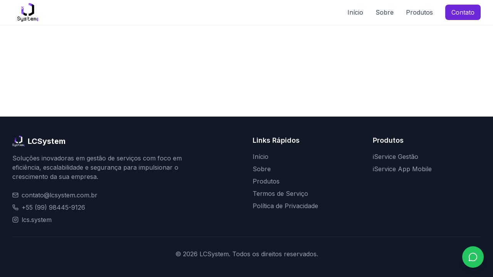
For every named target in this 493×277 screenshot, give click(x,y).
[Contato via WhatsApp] (473, 257)
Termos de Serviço (280, 193)
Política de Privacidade (285, 206)
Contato (463, 12)
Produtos (419, 12)
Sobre (385, 12)
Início (355, 12)
